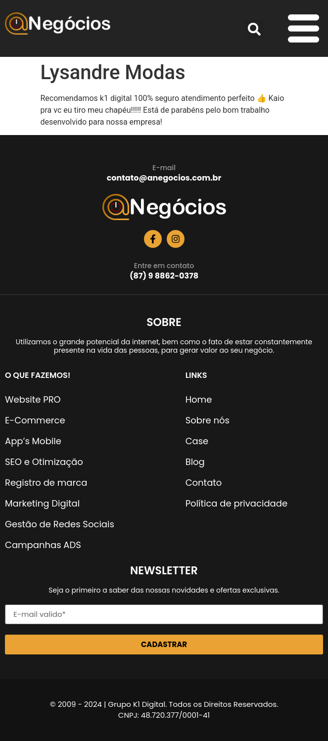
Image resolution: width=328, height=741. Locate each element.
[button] (254, 29)
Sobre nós (208, 420)
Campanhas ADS (43, 545)
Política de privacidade (236, 503)
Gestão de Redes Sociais (59, 524)
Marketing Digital (42, 503)
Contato (204, 482)
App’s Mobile (33, 441)
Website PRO (33, 399)
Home (199, 399)
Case (197, 441)
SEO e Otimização (44, 462)
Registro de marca (46, 482)
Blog (195, 462)
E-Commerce (35, 420)
